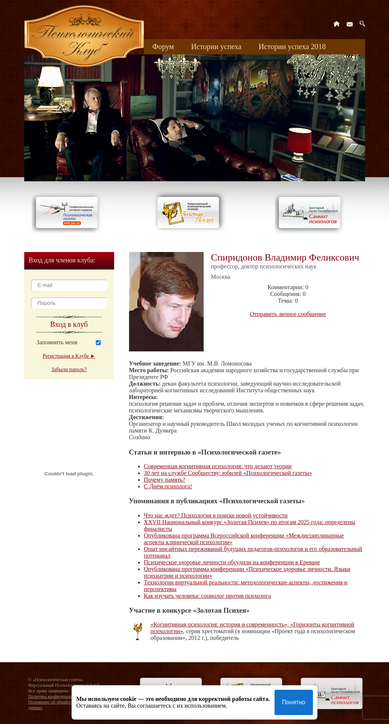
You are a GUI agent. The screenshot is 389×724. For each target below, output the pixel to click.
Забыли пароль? (69, 369)
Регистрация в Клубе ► (69, 356)
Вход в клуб (69, 324)
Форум (163, 46)
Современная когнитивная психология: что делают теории (218, 466)
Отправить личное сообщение (288, 314)
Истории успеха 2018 (292, 46)
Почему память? (164, 479)
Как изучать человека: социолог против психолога (207, 596)
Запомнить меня (57, 342)
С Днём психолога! (168, 486)
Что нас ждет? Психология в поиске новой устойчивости (216, 515)
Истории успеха (216, 46)
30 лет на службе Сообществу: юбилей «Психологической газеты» (228, 473)
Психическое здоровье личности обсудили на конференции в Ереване (232, 562)
